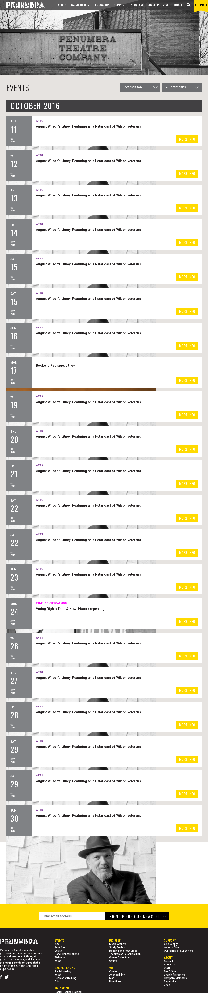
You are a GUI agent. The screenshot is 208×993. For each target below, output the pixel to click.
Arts (57, 944)
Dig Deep (153, 5)
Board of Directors (174, 974)
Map (111, 978)
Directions (115, 981)
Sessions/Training (65, 978)
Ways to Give (171, 947)
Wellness (60, 957)
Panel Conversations (67, 954)
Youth (58, 960)
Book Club (60, 947)
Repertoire (170, 981)
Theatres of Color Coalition (125, 954)
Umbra (113, 960)
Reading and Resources (123, 950)
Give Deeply (171, 944)
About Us (169, 964)
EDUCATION (102, 5)
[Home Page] (22, 5)
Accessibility (117, 974)
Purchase (136, 5)
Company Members (175, 978)
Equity (58, 950)
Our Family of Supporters (178, 950)
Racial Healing (80, 5)
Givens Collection (119, 957)
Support (120, 5)
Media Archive (117, 944)
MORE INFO (187, 139)
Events (61, 5)
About (178, 5)
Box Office (170, 971)
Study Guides (117, 947)
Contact (113, 971)
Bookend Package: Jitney (116, 365)
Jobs (167, 984)
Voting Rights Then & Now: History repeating (131, 608)
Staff (167, 968)
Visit (166, 5)
